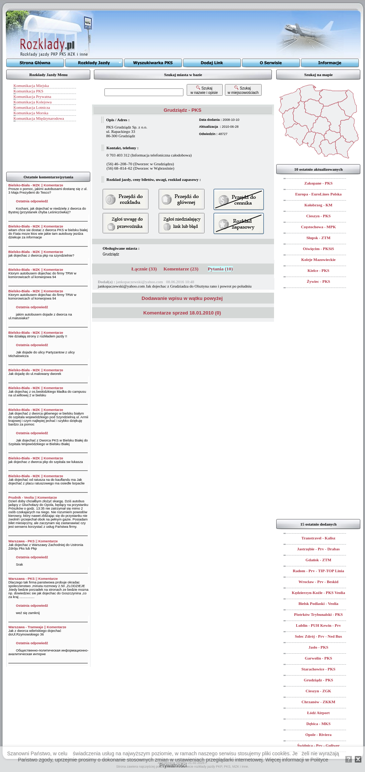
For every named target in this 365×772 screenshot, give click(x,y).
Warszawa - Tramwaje (25, 627)
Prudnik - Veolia (21, 497)
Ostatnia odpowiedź (32, 201)
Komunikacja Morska (30, 113)
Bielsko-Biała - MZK (24, 185)
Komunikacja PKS (28, 91)
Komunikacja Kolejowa (32, 102)
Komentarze (53, 185)
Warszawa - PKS (21, 541)
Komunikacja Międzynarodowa (38, 118)
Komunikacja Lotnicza (31, 107)
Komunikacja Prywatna (32, 96)
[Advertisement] (185, 34)
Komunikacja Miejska (31, 85)
